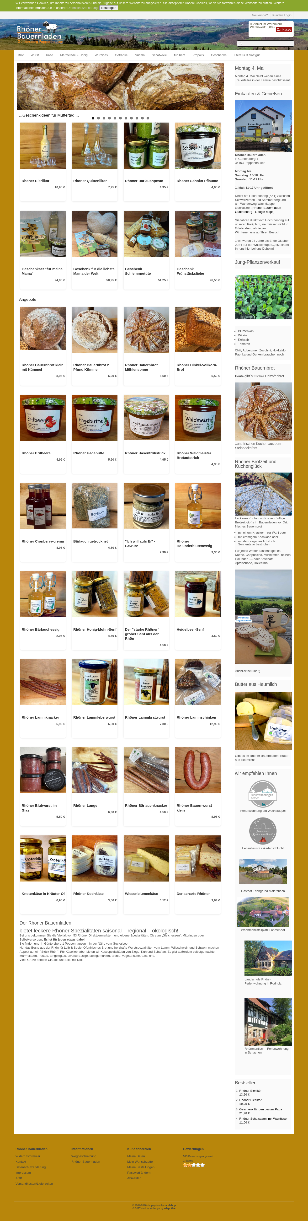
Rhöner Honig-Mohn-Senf (95, 629)
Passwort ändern (139, 1172)
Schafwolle (159, 55)
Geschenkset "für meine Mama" (42, 271)
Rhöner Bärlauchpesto (144, 181)
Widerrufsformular (28, 1156)
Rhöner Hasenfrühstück (145, 453)
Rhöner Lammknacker (40, 717)
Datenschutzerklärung (83, 8)
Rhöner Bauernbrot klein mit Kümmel (43, 367)
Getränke (121, 55)
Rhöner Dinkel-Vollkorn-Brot (197, 367)
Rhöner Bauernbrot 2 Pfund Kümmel (91, 367)
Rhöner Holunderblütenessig (194, 543)
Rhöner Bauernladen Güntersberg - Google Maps (258, 210)
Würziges (101, 55)
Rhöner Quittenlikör (90, 181)
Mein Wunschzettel (140, 1161)
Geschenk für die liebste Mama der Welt (94, 271)
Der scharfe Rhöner (193, 894)
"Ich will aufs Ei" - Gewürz (140, 543)
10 (142, 118)
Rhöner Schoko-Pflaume (197, 181)
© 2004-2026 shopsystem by (154, 1205)
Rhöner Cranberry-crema (43, 541)
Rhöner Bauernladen (85, 1161)
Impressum (23, 1172)
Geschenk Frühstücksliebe (190, 271)
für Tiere (180, 55)
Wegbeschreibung (83, 1156)
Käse (49, 55)
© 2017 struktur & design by (154, 1208)
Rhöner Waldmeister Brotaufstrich (194, 455)
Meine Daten (136, 1156)
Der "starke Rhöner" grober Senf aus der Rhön (142, 634)
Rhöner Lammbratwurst (145, 717)
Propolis (198, 55)
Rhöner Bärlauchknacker (146, 805)
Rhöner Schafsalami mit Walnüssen (263, 1118)
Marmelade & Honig (74, 55)
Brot (21, 55)
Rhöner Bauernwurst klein (194, 807)
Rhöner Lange (85, 805)
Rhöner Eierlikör (35, 181)
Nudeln (140, 55)
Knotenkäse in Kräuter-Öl (43, 894)
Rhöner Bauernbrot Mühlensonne (141, 367)
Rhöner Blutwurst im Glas (39, 807)
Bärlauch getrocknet (90, 541)
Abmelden (134, 1178)
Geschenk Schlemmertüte (138, 271)
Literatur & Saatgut (247, 55)
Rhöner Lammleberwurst (94, 717)
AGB (19, 1178)
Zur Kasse (284, 29)
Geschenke (219, 55)
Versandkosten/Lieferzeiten (34, 1183)
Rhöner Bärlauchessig (41, 629)
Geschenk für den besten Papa (260, 1109)
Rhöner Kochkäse (88, 894)
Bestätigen (108, 8)
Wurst (35, 55)
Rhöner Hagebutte (88, 453)
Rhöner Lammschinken (196, 717)
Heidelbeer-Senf (190, 629)
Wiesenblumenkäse (141, 894)
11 (148, 118)
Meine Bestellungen (140, 1167)
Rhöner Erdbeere (36, 453)
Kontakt (21, 1161)
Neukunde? (260, 15)
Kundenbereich (139, 1149)
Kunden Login (282, 15)
